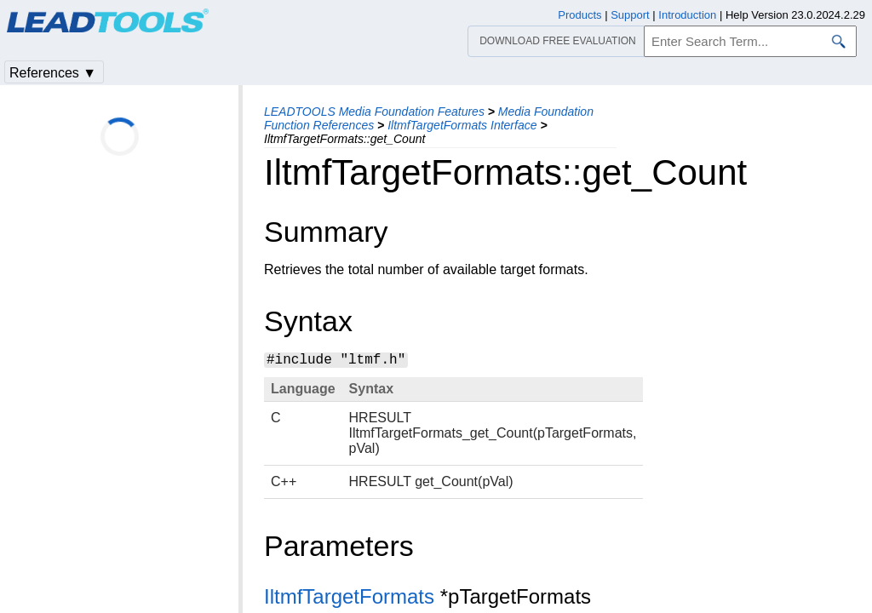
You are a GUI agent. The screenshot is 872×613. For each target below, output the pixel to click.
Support (630, 15)
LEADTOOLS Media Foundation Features (374, 111)
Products (579, 15)
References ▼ (52, 73)
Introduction (687, 15)
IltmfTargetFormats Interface (461, 125)
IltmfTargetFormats (349, 596)
